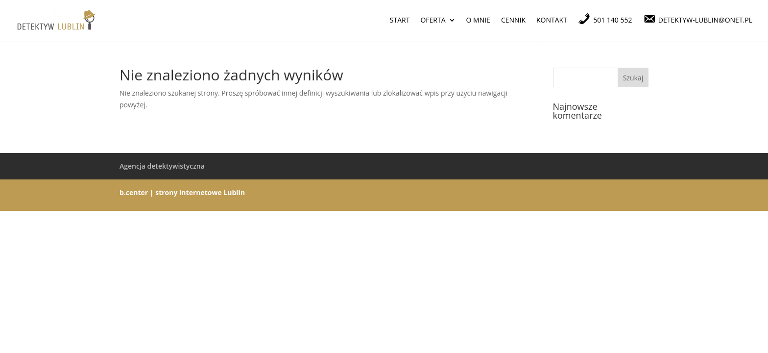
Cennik (513, 21)
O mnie (478, 21)
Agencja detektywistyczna (162, 166)
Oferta (432, 21)
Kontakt (551, 21)
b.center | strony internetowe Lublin (182, 192)
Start (400, 21)
